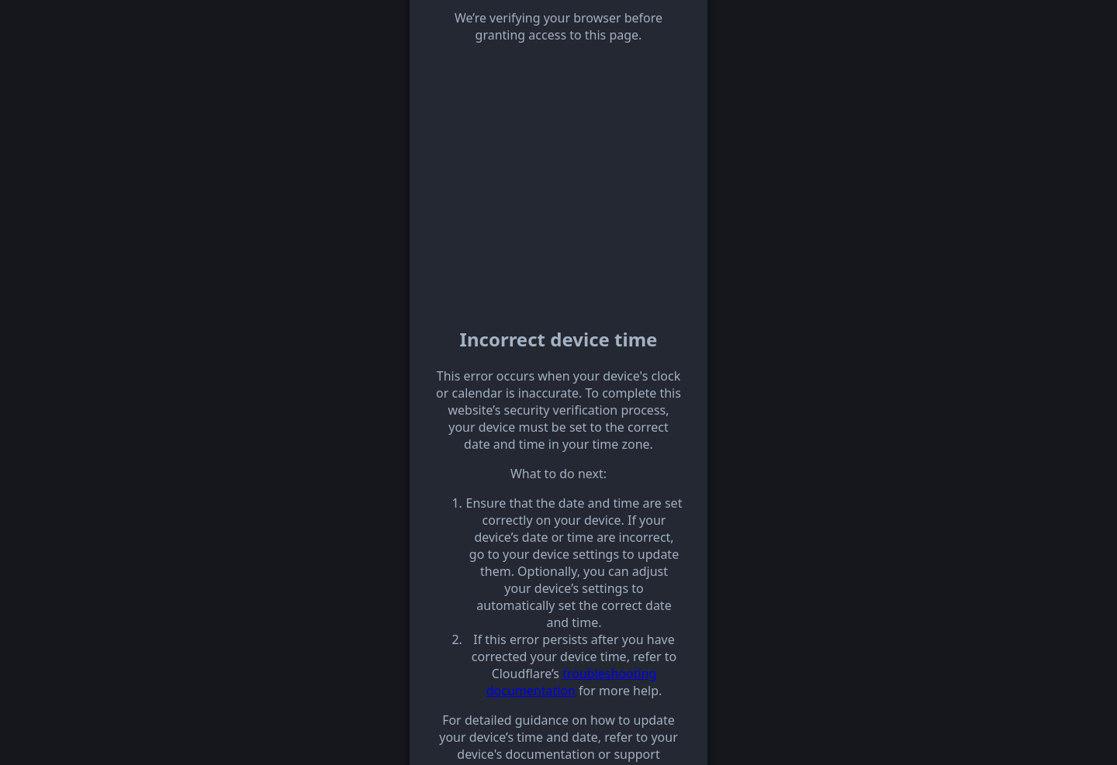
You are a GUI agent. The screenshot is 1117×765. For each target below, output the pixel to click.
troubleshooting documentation (571, 682)
